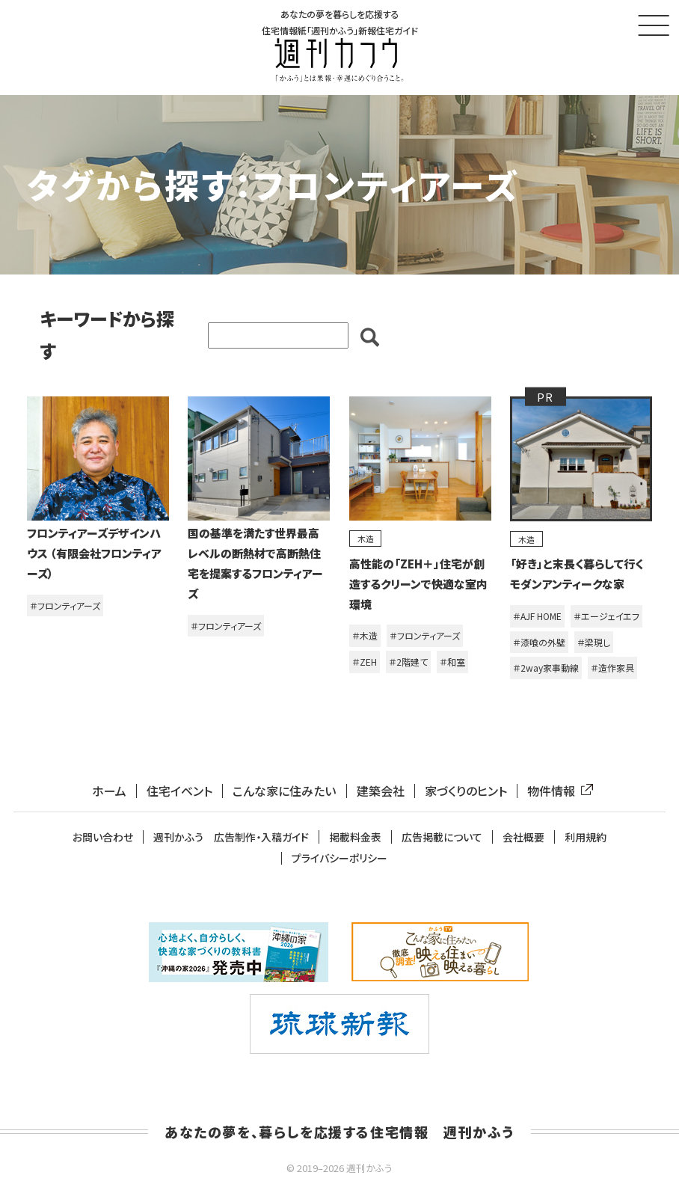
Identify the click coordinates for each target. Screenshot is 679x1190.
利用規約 (585, 837)
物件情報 (557, 791)
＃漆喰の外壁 (539, 642)
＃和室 (452, 662)
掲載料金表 (355, 837)
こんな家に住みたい (284, 791)
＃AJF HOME (537, 616)
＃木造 (365, 636)
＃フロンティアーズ (65, 605)
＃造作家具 (612, 668)
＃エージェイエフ (606, 616)
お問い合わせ (103, 837)
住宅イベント (179, 791)
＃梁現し (593, 642)
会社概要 (523, 837)
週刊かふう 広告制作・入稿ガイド (231, 837)
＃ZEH (364, 662)
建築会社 (381, 791)
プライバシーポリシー (339, 859)
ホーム (109, 791)
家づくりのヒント (466, 791)
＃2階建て (408, 662)
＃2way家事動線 (546, 668)
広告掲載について (442, 837)
